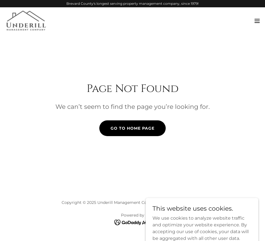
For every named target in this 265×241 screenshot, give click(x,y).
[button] (257, 20)
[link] (26, 21)
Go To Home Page (132, 128)
